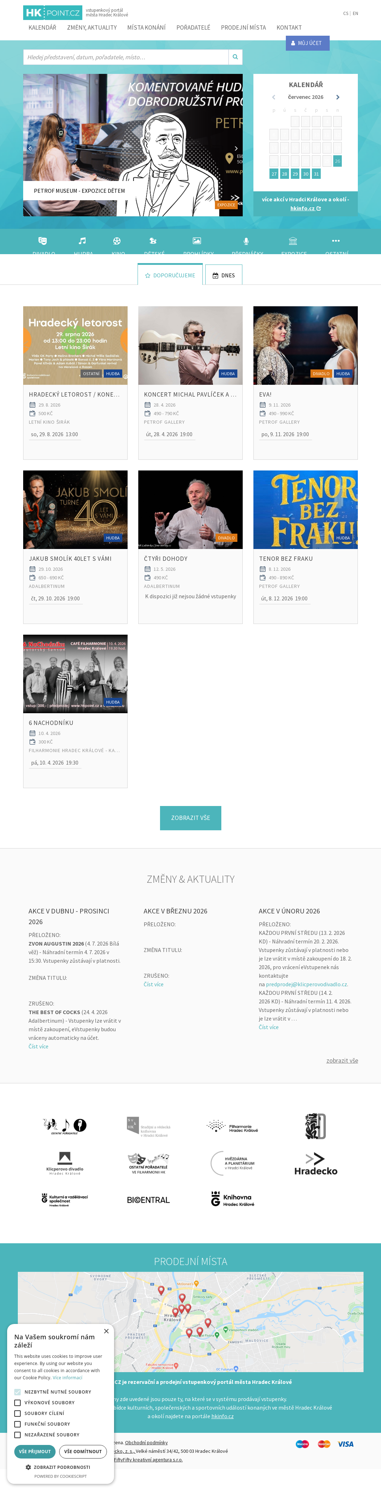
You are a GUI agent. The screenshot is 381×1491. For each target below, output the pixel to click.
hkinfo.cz (222, 1437)
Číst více (38, 1067)
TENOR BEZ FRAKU (286, 573)
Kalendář (42, 27)
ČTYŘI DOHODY (165, 573)
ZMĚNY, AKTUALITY (92, 27)
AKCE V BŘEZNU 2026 (175, 932)
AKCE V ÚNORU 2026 (289, 932)
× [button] (106, 1331)
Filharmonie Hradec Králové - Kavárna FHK (75, 772)
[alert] (60, 1404)
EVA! (265, 402)
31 (316, 174)
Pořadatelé (193, 27)
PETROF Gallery (164, 429)
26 (337, 161)
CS (345, 13)
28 (284, 174)
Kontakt (289, 27)
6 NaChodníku (51, 744)
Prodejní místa (243, 27)
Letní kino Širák (49, 429)
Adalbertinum (47, 600)
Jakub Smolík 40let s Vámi (70, 573)
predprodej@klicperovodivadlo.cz (306, 1005)
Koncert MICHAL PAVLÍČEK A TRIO (190, 402)
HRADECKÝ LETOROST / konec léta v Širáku (75, 402)
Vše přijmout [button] (35, 1452)
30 (305, 174)
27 (274, 174)
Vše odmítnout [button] (83, 1452)
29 (295, 174)
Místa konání (146, 27)
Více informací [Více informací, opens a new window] (67, 1378)
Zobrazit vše (342, 1082)
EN (355, 13)
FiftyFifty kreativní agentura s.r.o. (148, 1481)
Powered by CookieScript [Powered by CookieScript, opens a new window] (61, 1476)
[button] (55, 441)
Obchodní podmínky (146, 1464)
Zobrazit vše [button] (190, 839)
